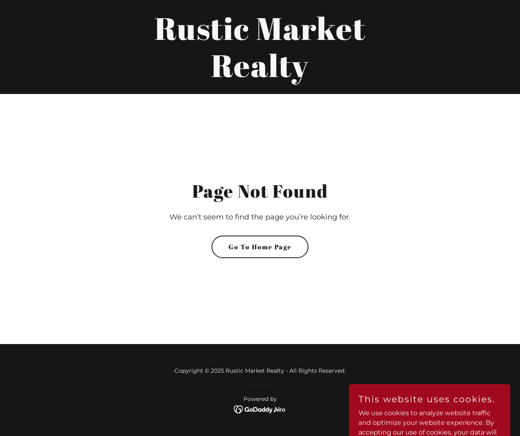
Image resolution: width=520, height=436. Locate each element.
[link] (260, 75)
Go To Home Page (260, 246)
